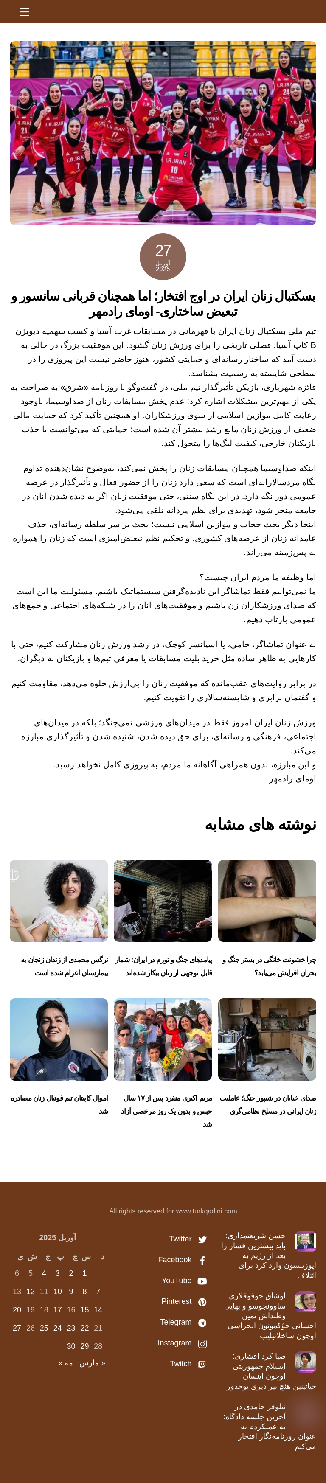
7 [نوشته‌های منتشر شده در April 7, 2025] (98, 1291)
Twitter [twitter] (190, 1239)
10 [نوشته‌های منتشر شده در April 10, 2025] (57, 1291)
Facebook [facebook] (184, 1259)
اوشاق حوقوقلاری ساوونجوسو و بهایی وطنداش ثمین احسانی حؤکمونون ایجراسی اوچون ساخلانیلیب (270, 1316)
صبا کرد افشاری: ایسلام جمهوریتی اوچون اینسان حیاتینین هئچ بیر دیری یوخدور (271, 1371)
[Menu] (24, 11)
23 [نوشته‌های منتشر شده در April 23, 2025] (71, 1328)
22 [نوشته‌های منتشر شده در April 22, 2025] (84, 1328)
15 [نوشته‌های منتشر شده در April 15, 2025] (84, 1310)
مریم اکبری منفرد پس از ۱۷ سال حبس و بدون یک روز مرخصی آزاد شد (166, 1111)
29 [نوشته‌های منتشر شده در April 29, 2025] (84, 1346)
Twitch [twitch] (190, 1363)
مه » (65, 1363)
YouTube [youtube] (186, 1280)
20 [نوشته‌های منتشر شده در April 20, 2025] (17, 1310)
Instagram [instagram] (184, 1343)
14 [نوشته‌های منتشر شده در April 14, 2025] (98, 1310)
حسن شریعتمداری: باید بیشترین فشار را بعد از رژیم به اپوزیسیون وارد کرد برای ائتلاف (268, 1255)
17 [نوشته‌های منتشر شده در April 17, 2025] (57, 1310)
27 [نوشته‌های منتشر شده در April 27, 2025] (17, 1328)
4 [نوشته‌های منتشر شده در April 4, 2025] (44, 1273)
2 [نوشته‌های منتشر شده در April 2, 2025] (71, 1273)
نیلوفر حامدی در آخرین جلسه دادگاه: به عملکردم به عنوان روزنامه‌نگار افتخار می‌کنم (269, 1426)
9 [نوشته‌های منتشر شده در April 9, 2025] (71, 1291)
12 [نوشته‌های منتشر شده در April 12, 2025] (30, 1291)
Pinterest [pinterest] (186, 1301)
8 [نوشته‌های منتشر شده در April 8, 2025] (84, 1291)
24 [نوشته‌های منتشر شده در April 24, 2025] (57, 1328)
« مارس (92, 1363)
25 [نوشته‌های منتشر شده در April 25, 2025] (44, 1328)
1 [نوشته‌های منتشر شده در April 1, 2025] (84, 1273)
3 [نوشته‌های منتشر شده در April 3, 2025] (58, 1273)
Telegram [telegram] (185, 1322)
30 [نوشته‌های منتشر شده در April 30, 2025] (71, 1346)
